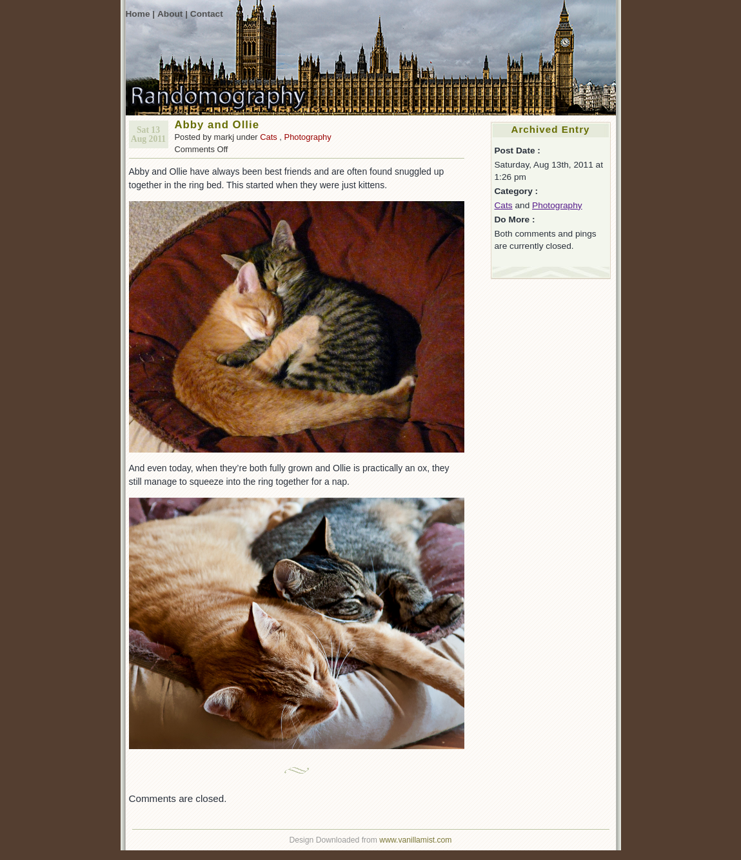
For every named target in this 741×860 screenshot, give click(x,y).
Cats (268, 137)
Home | (140, 14)
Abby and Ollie (217, 125)
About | (172, 14)
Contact (206, 14)
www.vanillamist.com (415, 840)
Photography (307, 137)
